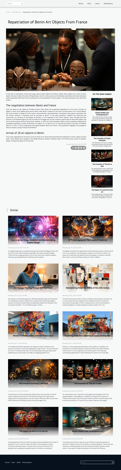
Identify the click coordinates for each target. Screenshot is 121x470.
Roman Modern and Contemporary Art (102, 114)
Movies (81, 3)
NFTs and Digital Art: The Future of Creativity (87, 240)
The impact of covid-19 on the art (102, 191)
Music (89, 3)
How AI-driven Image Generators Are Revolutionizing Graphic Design (33, 241)
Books (97, 3)
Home (8, 12)
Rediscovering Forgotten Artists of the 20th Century (88, 288)
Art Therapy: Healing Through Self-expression (33, 288)
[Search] (15, 3)
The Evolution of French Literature (102, 139)
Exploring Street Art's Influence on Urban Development (88, 335)
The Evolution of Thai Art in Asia (102, 165)
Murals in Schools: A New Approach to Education (33, 335)
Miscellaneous (108, 3)
